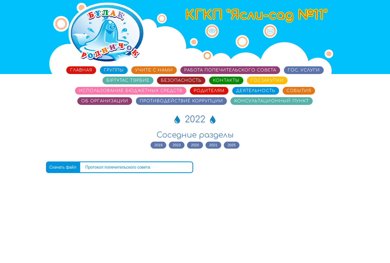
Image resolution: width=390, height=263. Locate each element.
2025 (232, 145)
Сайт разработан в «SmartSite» (315, 246)
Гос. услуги (304, 70)
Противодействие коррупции (181, 101)
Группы (114, 70)
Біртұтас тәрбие (128, 80)
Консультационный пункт (271, 101)
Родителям (209, 90)
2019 (158, 145)
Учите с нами (154, 70)
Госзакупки (267, 80)
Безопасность (181, 80)
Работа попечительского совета (230, 70)
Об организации (104, 101)
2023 (177, 145)
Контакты (226, 80)
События (298, 90)
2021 (213, 145)
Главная (81, 70)
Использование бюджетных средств (130, 90)
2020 (195, 145)
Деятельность (255, 90)
